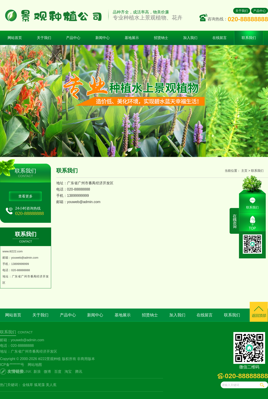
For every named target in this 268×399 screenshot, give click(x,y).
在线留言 (205, 315)
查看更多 (25, 196)
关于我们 (241, 11)
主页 (244, 170)
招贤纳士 (150, 315)
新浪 (37, 371)
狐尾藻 (39, 385)
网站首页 (15, 38)
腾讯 (78, 371)
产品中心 (259, 11)
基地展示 (123, 315)
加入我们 (177, 315)
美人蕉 (51, 385)
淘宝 (68, 371)
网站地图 (35, 365)
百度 (57, 371)
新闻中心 (95, 315)
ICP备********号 (12, 365)
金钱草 (27, 385)
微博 (47, 371)
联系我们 (257, 170)
